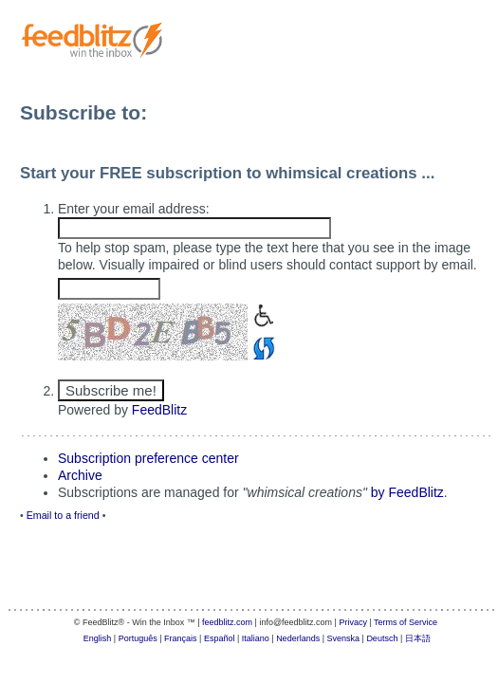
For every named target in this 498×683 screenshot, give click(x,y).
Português (138, 638)
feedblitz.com (227, 622)
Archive (80, 475)
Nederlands (298, 638)
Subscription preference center (148, 458)
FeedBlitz (159, 409)
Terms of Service (405, 622)
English (97, 638)
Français (180, 638)
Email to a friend (63, 515)
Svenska (343, 638)
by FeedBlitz (407, 492)
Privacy (353, 622)
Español (219, 638)
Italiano (255, 638)
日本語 (418, 638)
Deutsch (381, 638)
